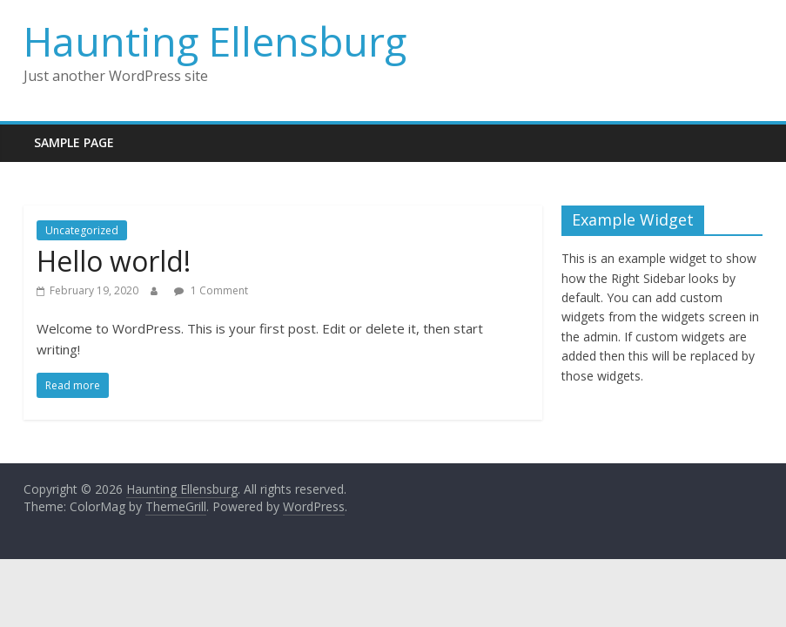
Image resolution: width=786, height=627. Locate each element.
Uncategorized (81, 230)
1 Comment (211, 290)
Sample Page (74, 142)
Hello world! (114, 261)
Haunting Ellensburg (215, 41)
